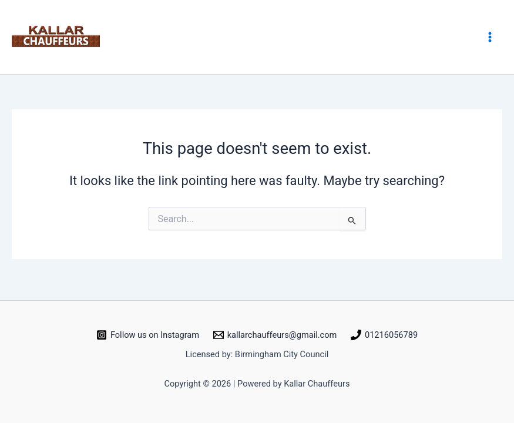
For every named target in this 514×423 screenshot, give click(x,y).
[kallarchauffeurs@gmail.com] (275, 335)
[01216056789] (384, 335)
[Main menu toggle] (490, 37)
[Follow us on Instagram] (148, 335)
